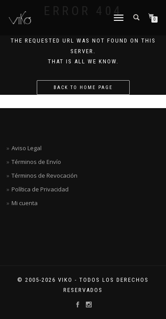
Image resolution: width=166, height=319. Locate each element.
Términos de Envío (36, 162)
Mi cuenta (25, 203)
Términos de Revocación (44, 175)
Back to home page (83, 87)
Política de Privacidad (40, 189)
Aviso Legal (27, 148)
